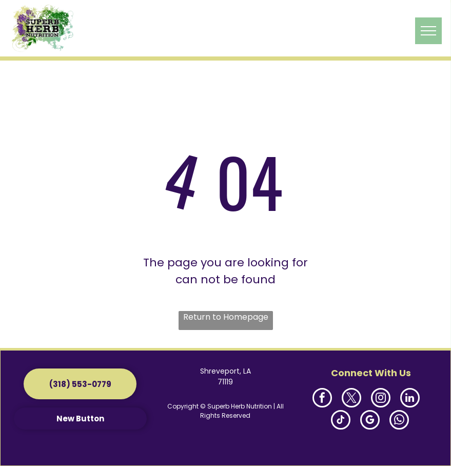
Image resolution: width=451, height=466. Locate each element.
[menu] (428, 30)
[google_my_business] (370, 421)
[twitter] (351, 399)
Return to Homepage (225, 317)
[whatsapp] (399, 421)
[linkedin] (410, 399)
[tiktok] (340, 421)
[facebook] (322, 399)
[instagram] (380, 399)
